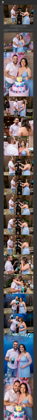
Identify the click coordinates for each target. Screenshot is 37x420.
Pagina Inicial (15, 2)
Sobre (23, 2)
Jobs (19, 2)
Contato (26, 2)
